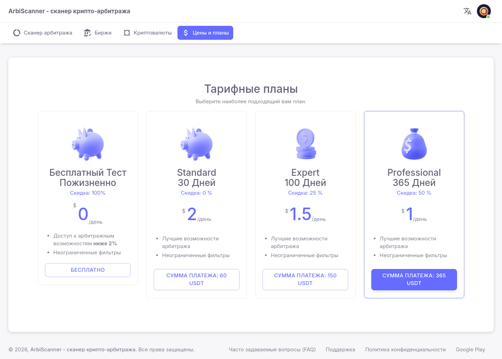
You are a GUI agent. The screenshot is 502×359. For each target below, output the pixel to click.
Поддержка (341, 349)
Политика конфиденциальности (405, 349)
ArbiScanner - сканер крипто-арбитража (82, 349)
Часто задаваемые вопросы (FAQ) (272, 349)
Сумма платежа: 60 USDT (196, 279)
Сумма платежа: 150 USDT (305, 279)
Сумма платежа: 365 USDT (414, 279)
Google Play (470, 349)
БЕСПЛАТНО (88, 270)
